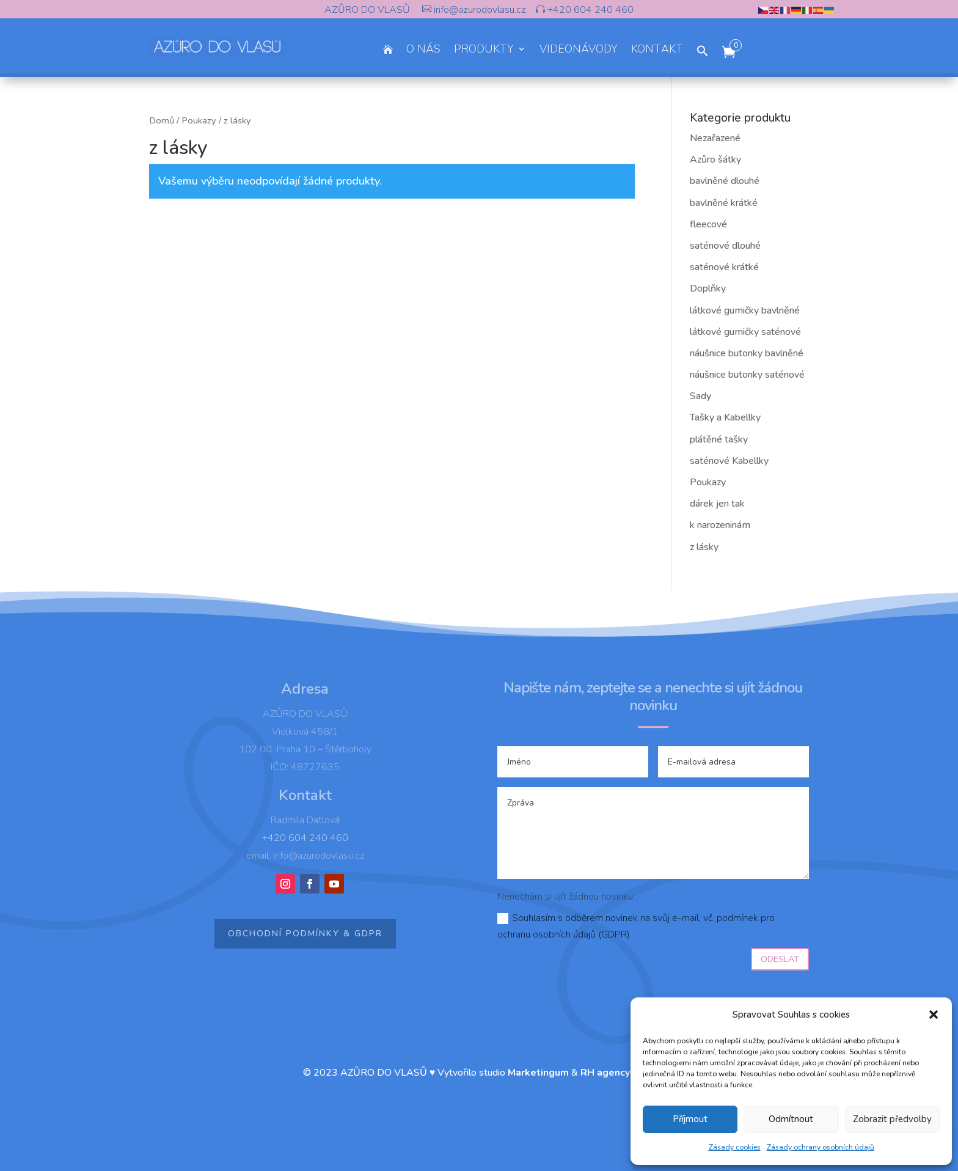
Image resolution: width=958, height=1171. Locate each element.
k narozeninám (720, 525)
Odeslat (780, 959)
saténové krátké (724, 267)
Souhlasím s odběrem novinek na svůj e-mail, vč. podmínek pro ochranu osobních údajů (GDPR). (636, 926)
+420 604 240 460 (589, 10)
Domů (161, 120)
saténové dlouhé (725, 245)
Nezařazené (715, 138)
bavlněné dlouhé (724, 181)
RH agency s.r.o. (617, 1072)
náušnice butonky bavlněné (746, 353)
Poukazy (198, 120)
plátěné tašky (719, 439)
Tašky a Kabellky (725, 417)
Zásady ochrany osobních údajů (820, 1147)
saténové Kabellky (729, 461)
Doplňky (708, 288)
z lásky (704, 547)
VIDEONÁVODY (578, 50)
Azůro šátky (715, 159)
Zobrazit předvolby (892, 1119)
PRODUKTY (484, 50)
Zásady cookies (735, 1147)
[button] (933, 1014)
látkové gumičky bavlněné (745, 310)
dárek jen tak (717, 503)
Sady (700, 396)
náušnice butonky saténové (747, 374)
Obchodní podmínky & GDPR (305, 933)
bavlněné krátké (724, 203)
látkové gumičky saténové (745, 332)
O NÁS (423, 50)
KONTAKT (657, 50)
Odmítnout (791, 1119)
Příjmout (690, 1119)
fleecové (708, 224)
